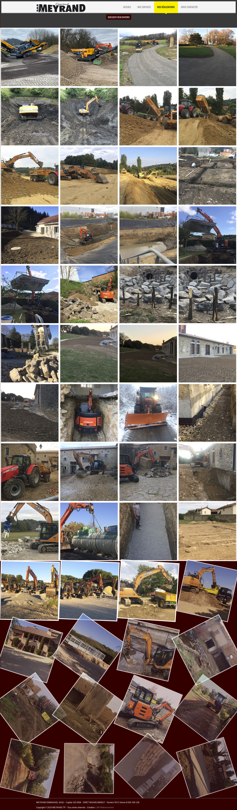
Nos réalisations (166, 7)
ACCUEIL (127, 7)
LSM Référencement (104, 807)
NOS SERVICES (144, 7)
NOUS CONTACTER (189, 7)
